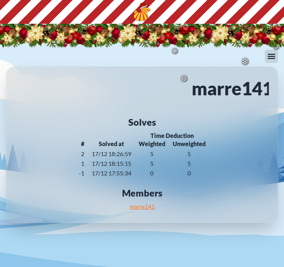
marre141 (142, 206)
